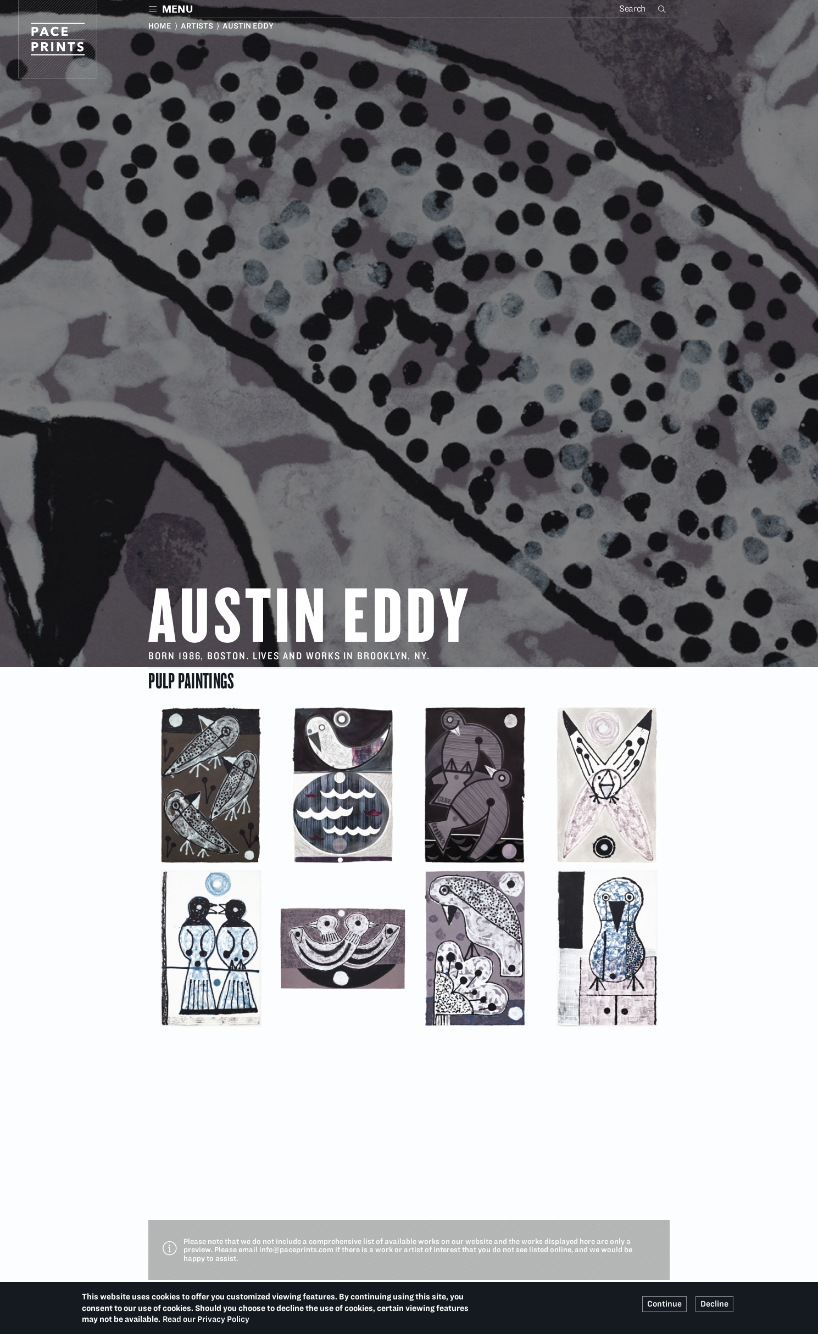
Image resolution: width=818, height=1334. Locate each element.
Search (663, 8)
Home (159, 25)
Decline (714, 1303)
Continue (664, 1303)
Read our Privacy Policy (206, 1319)
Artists (197, 25)
